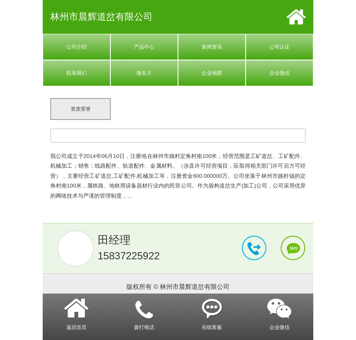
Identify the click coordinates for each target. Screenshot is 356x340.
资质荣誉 (81, 109)
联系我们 (76, 73)
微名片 (144, 73)
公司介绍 (76, 47)
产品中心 (144, 47)
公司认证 (279, 47)
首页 (296, 16)
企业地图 (212, 73)
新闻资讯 (212, 47)
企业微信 (279, 73)
